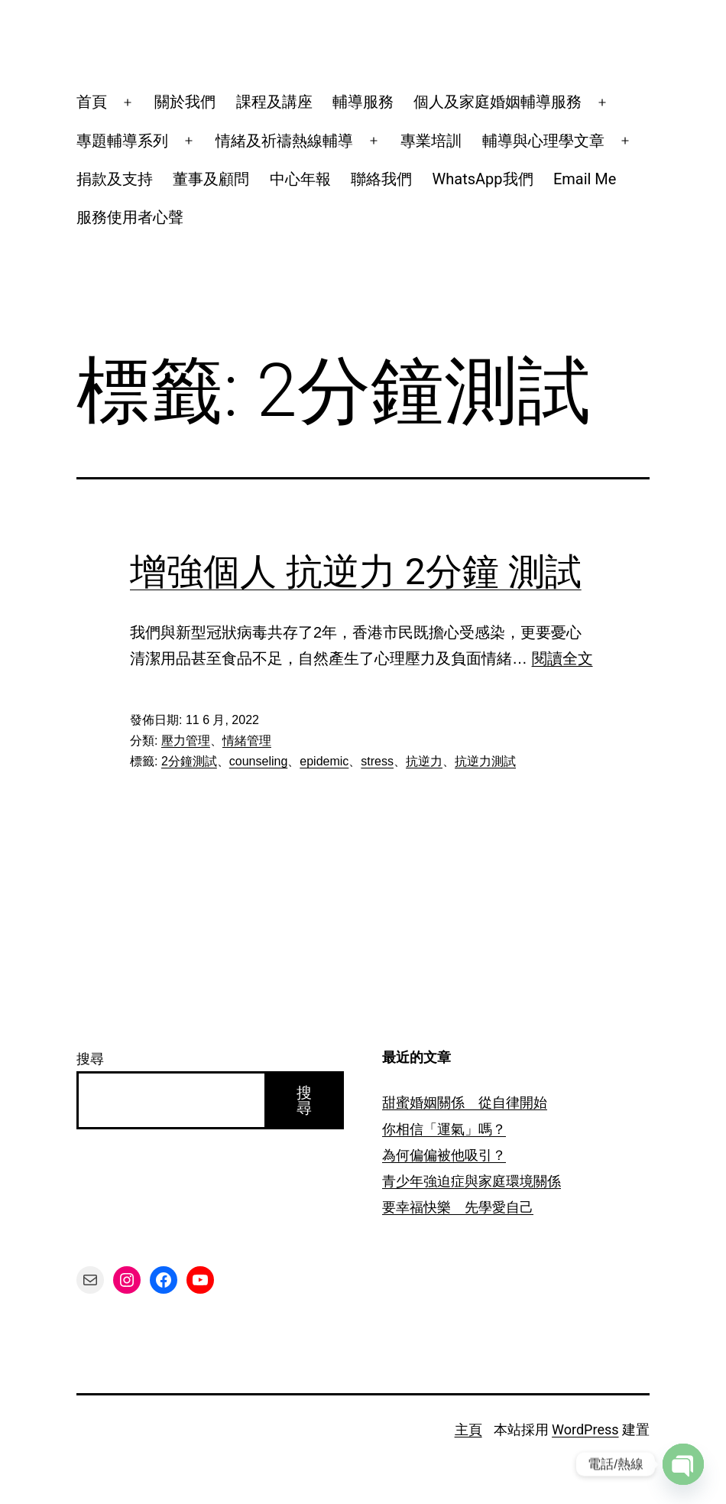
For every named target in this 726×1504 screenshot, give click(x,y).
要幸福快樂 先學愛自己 (457, 1207)
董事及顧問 (211, 179)
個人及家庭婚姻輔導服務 (497, 102)
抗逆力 (424, 761)
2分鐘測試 (189, 761)
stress (377, 761)
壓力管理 (185, 740)
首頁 (91, 102)
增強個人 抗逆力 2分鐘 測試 (356, 571)
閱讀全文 (562, 658)
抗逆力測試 (485, 761)
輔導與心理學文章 (543, 141)
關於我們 (185, 102)
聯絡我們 (381, 179)
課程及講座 (274, 102)
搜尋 (90, 1059)
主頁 (468, 1429)
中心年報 (300, 179)
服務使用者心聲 (129, 217)
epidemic (324, 761)
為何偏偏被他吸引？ (444, 1155)
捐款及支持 (114, 179)
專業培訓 (431, 141)
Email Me (585, 179)
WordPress (585, 1429)
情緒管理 (246, 740)
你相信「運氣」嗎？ (444, 1129)
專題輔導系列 (122, 141)
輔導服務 (363, 102)
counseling (258, 761)
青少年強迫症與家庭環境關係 (471, 1181)
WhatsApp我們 (483, 179)
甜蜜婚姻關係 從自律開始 (464, 1102)
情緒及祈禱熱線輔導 (284, 141)
